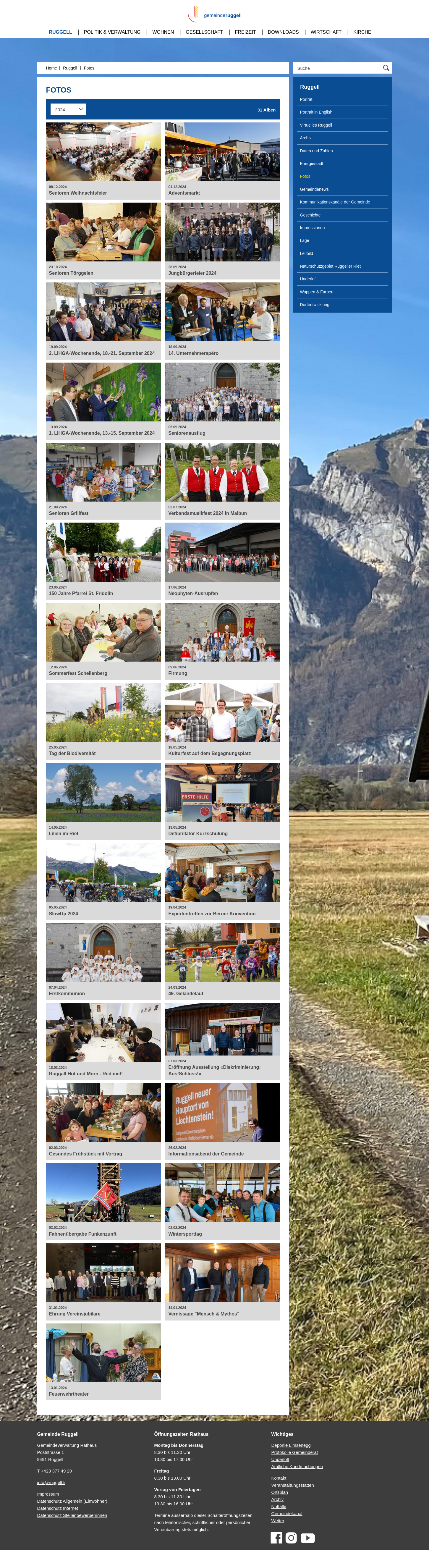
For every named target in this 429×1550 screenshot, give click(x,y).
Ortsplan (279, 1492)
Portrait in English (316, 112)
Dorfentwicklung (315, 304)
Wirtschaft (326, 32)
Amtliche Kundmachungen (297, 1466)
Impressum (48, 1493)
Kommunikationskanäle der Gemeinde (335, 202)
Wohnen (163, 32)
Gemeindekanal (286, 1513)
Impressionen (312, 227)
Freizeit (245, 32)
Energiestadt (311, 163)
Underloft (308, 279)
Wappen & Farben (317, 292)
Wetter (277, 1520)
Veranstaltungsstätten (292, 1485)
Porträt (306, 99)
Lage (304, 240)
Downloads (283, 32)
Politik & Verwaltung (112, 32)
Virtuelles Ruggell (316, 125)
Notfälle (278, 1506)
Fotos (89, 68)
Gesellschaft (204, 32)
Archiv (306, 137)
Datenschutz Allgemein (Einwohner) (72, 1501)
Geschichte (310, 215)
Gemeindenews (314, 189)
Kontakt (278, 1477)
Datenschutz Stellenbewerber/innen (72, 1515)
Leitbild (306, 253)
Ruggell (60, 32)
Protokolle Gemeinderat (294, 1452)
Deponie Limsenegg (291, 1445)
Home (51, 68)
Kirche (362, 32)
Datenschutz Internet (57, 1508)
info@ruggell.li (51, 1482)
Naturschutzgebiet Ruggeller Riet (330, 266)
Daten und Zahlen (316, 150)
